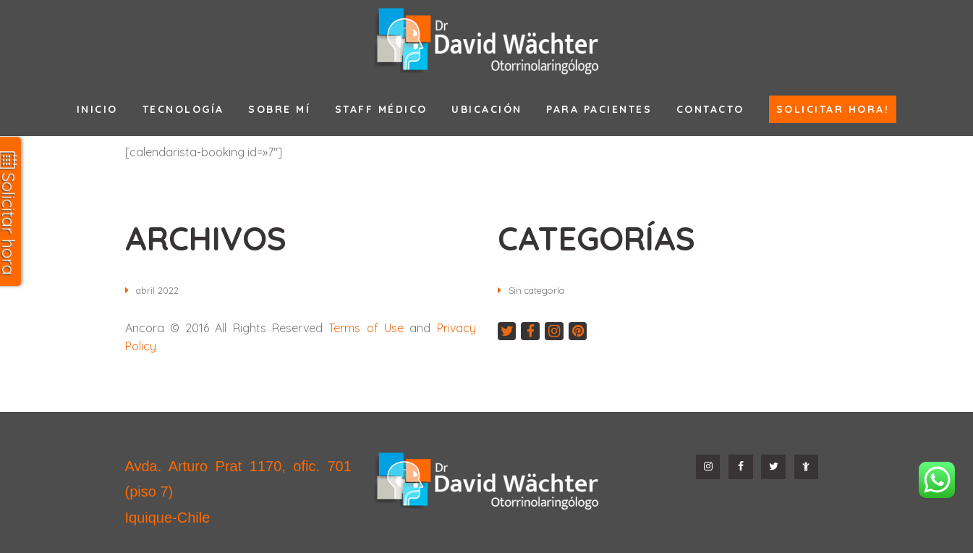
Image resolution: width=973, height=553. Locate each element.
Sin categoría (540, 290)
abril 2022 (160, 290)
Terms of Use (366, 328)
